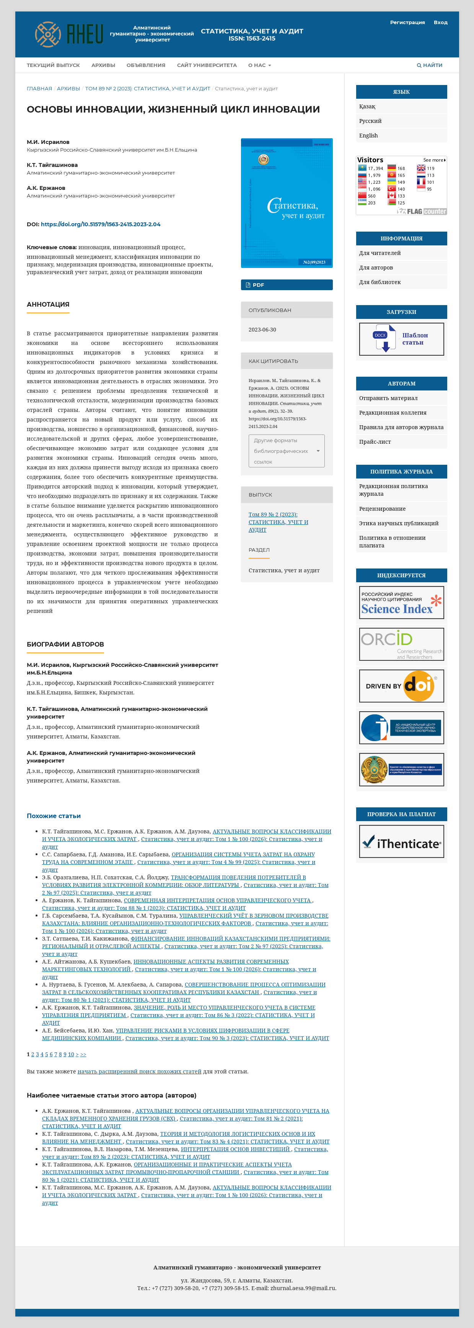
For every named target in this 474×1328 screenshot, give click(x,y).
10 (71, 1054)
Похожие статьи (54, 816)
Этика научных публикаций (399, 523)
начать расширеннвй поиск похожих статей (140, 1071)
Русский (370, 120)
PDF (257, 285)
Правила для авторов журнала (401, 427)
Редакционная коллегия (393, 412)
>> (83, 1054)
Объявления (146, 65)
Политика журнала (401, 471)
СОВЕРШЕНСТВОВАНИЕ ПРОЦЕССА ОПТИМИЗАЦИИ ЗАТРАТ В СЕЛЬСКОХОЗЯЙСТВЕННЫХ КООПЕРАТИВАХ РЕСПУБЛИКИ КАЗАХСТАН (184, 988)
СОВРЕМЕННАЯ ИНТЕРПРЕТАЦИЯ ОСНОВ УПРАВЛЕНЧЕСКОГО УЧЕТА (218, 900)
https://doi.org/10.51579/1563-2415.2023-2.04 (101, 224)
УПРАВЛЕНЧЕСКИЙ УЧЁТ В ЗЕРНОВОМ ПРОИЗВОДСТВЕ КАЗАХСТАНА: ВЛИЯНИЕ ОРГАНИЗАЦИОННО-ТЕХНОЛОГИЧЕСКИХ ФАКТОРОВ (185, 919)
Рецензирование (382, 508)
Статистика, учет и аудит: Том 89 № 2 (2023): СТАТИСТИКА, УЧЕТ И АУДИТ (185, 1152)
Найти (430, 65)
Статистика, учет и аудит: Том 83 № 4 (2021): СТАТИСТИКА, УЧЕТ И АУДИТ (228, 1141)
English (368, 135)
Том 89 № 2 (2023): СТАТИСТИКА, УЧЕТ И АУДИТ (147, 88)
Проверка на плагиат (401, 814)
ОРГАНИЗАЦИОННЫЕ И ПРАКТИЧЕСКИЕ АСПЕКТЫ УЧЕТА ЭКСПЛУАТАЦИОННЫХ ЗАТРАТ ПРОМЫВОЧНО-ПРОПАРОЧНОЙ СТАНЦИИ (167, 1168)
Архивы (103, 65)
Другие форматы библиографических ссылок (281, 451)
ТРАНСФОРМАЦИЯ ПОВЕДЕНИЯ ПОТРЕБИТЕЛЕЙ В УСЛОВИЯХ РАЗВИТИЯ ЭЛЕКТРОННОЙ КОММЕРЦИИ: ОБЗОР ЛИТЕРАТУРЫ (174, 881)
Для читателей (380, 252)
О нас (257, 65)
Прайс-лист (375, 441)
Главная (39, 88)
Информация (402, 238)
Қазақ (367, 106)
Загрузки (401, 311)
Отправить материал (388, 398)
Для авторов (376, 267)
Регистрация (407, 22)
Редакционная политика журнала (393, 489)
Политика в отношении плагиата (392, 541)
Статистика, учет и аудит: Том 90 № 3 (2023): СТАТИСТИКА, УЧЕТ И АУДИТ (227, 1038)
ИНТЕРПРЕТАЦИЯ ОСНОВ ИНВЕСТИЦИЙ (236, 1149)
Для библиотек (380, 282)
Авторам (401, 383)
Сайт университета (207, 65)
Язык (401, 91)
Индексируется (401, 575)
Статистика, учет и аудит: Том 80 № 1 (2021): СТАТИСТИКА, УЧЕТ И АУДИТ (179, 995)
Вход (441, 22)
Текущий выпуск (53, 65)
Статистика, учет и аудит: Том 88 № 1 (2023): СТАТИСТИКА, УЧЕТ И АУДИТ (144, 907)
